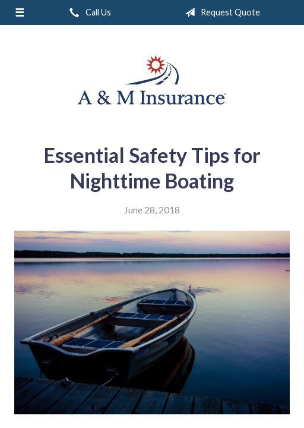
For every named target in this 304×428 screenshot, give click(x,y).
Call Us (88, 12)
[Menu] (20, 12)
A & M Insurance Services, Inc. (152, 80)
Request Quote (220, 12)
